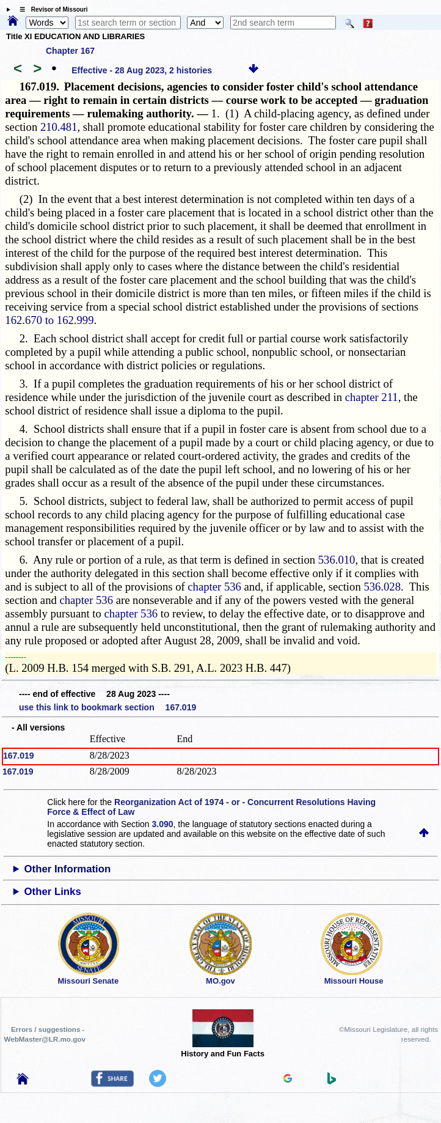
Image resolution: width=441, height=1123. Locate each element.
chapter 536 (214, 586)
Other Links (52, 891)
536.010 (336, 559)
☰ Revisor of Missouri (50, 9)
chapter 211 (371, 397)
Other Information (67, 869)
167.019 (18, 755)
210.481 (59, 126)
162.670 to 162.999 (49, 320)
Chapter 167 (70, 51)
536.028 (382, 586)
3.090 (162, 824)
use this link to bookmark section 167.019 (107, 707)
